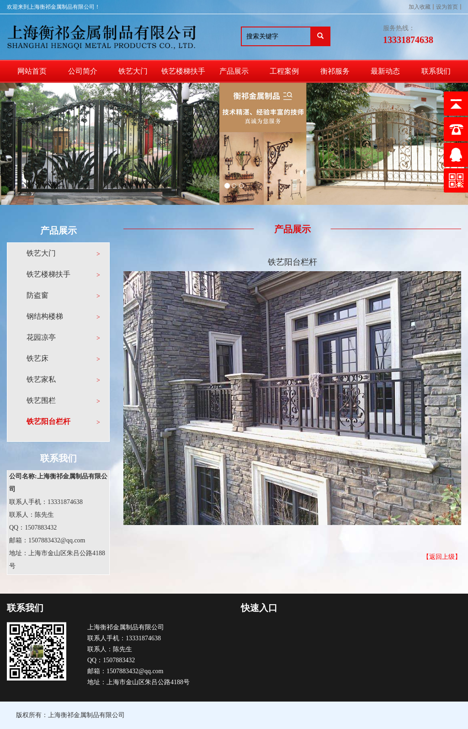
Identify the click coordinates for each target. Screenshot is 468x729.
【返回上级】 (442, 556)
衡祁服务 (335, 71)
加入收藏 (420, 7)
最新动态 (385, 71)
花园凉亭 (41, 337)
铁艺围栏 (41, 400)
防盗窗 (37, 295)
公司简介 (82, 71)
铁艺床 (37, 358)
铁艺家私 (41, 379)
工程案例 (284, 71)
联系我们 (436, 71)
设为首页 (447, 7)
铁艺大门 (133, 71)
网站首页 (32, 71)
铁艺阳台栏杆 (48, 421)
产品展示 (234, 71)
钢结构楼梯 (45, 316)
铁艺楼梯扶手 (183, 71)
